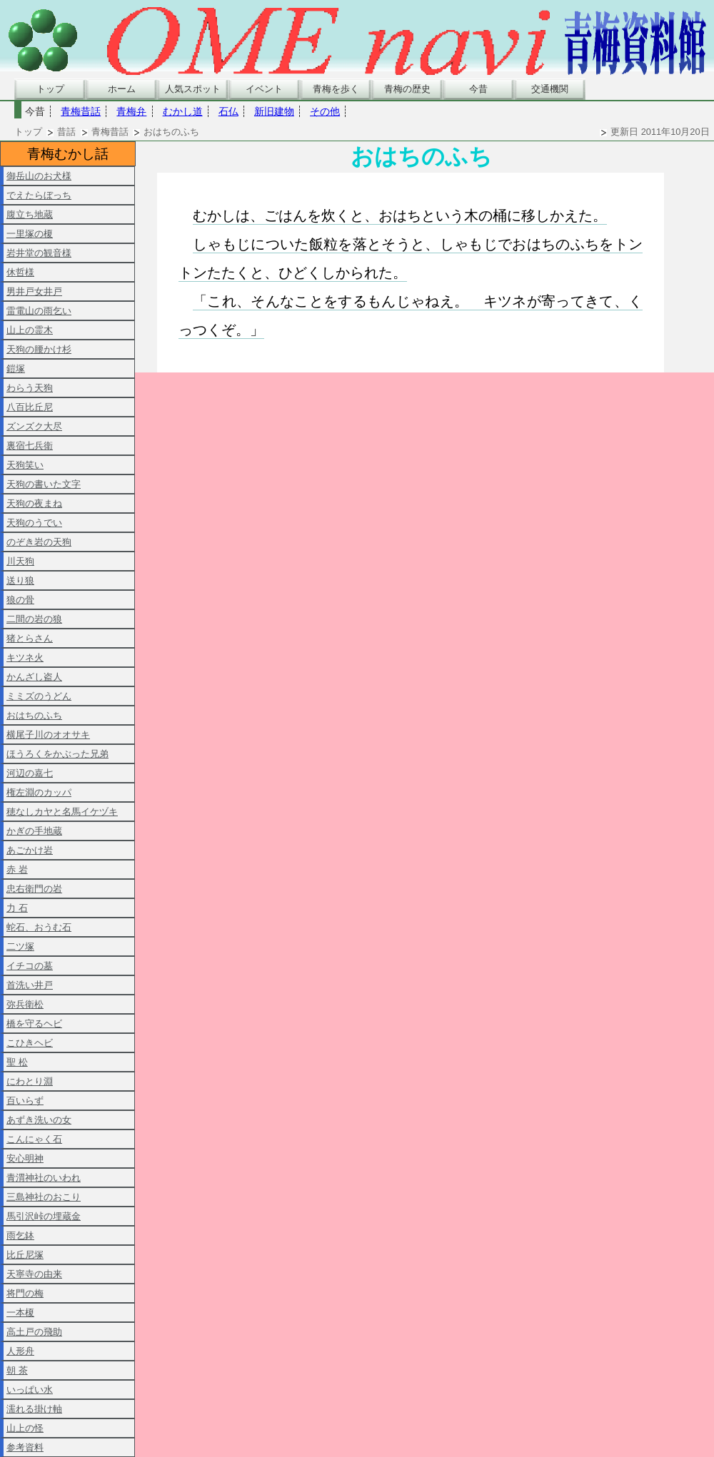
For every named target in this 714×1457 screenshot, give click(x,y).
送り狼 (20, 580)
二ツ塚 (20, 946)
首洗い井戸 (29, 985)
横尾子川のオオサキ (48, 734)
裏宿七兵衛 (29, 445)
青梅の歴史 (407, 88)
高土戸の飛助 (34, 1331)
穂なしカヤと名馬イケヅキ (62, 811)
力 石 (17, 908)
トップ (50, 88)
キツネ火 (25, 657)
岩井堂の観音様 (38, 253)
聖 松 (17, 1062)
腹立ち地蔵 (29, 214)
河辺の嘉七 (29, 773)
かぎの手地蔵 (34, 831)
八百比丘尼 (29, 407)
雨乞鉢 (20, 1235)
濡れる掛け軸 (34, 1408)
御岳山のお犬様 (38, 176)
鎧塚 (15, 368)
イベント (264, 88)
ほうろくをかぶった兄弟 (57, 753)
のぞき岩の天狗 (38, 542)
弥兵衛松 (25, 1004)
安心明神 (25, 1158)
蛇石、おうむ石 (38, 927)
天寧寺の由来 (34, 1274)
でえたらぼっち (38, 195)
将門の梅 (25, 1293)
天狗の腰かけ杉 (38, 349)
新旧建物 (274, 111)
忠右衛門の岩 (34, 888)
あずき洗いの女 (38, 1120)
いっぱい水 (29, 1389)
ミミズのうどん (38, 696)
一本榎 (20, 1312)
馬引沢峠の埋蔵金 (43, 1216)
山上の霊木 (29, 330)
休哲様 (20, 272)
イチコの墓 (29, 965)
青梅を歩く (336, 88)
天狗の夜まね (34, 503)
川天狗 (20, 561)
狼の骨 (20, 599)
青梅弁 (131, 111)
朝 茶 (17, 1370)
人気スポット (193, 88)
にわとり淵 (29, 1081)
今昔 (478, 88)
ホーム (122, 88)
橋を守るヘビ (34, 1023)
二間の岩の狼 (34, 619)
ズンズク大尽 (34, 426)
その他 (325, 111)
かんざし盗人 (34, 676)
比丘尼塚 (25, 1254)
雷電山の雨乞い (38, 310)
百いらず (25, 1100)
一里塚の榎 (29, 233)
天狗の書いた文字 (43, 484)
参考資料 (25, 1447)
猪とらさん (29, 638)
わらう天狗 (29, 387)
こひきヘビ (29, 1042)
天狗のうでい (34, 522)
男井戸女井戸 (34, 291)
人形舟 (20, 1351)
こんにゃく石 (34, 1139)
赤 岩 (17, 869)
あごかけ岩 (29, 850)
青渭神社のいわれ (43, 1177)
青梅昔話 (81, 111)
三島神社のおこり (43, 1197)
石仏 (228, 111)
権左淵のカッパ (38, 792)
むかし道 (183, 111)
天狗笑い (25, 465)
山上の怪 (25, 1428)
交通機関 (549, 88)
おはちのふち (34, 715)
